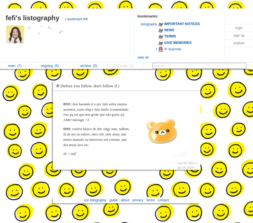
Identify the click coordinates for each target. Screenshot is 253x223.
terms (150, 200)
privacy (137, 200)
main (14, 66)
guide (113, 200)
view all (142, 57)
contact (163, 200)
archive (88, 66)
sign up (239, 35)
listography (149, 24)
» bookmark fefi (76, 19)
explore (238, 43)
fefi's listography (32, 18)
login (238, 28)
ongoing (50, 66)
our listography (95, 200)
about (125, 200)
